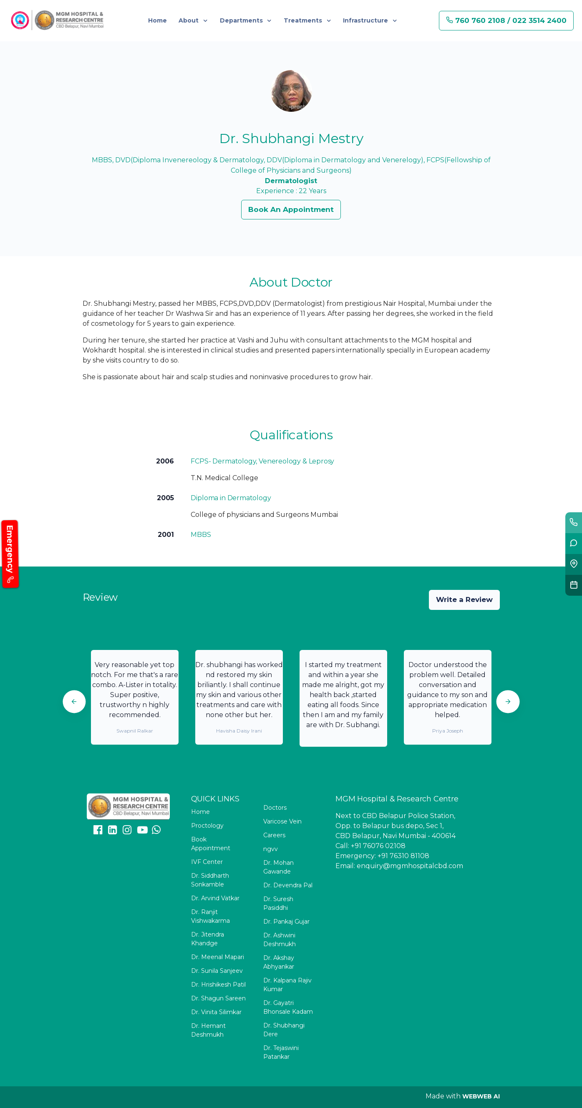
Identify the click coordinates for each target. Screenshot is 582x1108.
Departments (242, 20)
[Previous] (74, 701)
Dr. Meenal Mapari (217, 957)
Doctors (275, 807)
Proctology (207, 825)
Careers (274, 835)
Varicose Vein (282, 821)
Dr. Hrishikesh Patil (218, 984)
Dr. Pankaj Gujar (286, 921)
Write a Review (464, 599)
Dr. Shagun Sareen (218, 998)
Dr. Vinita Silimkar (216, 1012)
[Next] (507, 701)
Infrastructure (366, 20)
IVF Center (207, 862)
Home (157, 20)
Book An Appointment (291, 209)
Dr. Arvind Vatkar (215, 898)
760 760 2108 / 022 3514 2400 (506, 20)
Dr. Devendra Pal (287, 885)
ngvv (270, 849)
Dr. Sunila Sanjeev (217, 971)
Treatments (304, 20)
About (189, 20)
